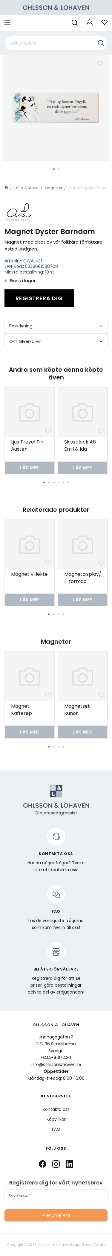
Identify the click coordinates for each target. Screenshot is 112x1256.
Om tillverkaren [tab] (55, 341)
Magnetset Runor (77, 710)
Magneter (53, 187)
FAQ (56, 1129)
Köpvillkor (56, 1119)
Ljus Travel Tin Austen (27, 445)
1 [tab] (53, 169)
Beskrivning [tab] (55, 326)
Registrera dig (39, 298)
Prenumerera (56, 1215)
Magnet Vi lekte (29, 574)
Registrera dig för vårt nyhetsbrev (56, 1183)
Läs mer (29, 468)
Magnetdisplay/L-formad (82, 578)
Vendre (99, 1245)
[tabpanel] (56, 108)
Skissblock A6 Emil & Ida (80, 445)
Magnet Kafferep (21, 710)
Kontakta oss (56, 1109)
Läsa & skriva (26, 187)
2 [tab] (58, 169)
